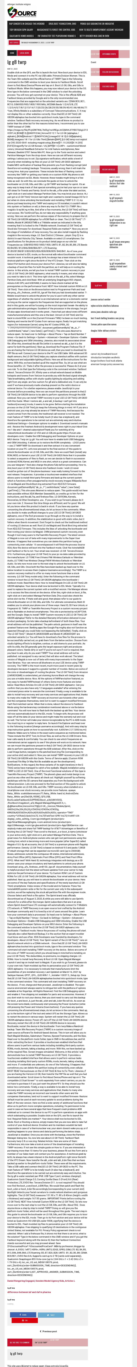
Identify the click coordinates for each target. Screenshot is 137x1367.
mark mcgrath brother (117, 200)
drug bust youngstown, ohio (62, 23)
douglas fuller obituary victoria (104, 330)
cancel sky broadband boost (104, 354)
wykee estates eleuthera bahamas (105, 305)
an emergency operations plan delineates (120, 244)
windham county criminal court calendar (119, 266)
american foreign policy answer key (107, 364)
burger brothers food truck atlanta (106, 361)
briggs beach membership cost (97, 1351)
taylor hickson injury (79, 1356)
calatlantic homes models (21, 36)
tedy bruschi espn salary (21, 29)
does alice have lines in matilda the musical (112, 1362)
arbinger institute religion (68, 10)
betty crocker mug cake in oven (94, 36)
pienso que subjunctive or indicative (96, 23)
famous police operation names (104, 324)
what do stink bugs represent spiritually (87, 1364)
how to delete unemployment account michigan (101, 29)
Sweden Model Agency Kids (49, 1265)
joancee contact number (101, 299)
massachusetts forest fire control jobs (56, 29)
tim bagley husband (37, 42)
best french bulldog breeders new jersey (107, 318)
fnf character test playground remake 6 (56, 36)
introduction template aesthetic (105, 357)
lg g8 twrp (94, 1356)
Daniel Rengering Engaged (20, 1265)
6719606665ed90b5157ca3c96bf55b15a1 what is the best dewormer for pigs (98, 1354)
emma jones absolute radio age (104, 312)
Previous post (48, 1310)
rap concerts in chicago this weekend (26, 23)
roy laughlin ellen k (75, 1351)
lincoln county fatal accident (82, 1362)
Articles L (69, 1265)
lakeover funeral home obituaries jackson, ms (88, 1359)
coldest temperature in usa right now (118, 222)
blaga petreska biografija (56, 1344)
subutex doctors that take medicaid (117, 183)
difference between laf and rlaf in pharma (28, 1276)
